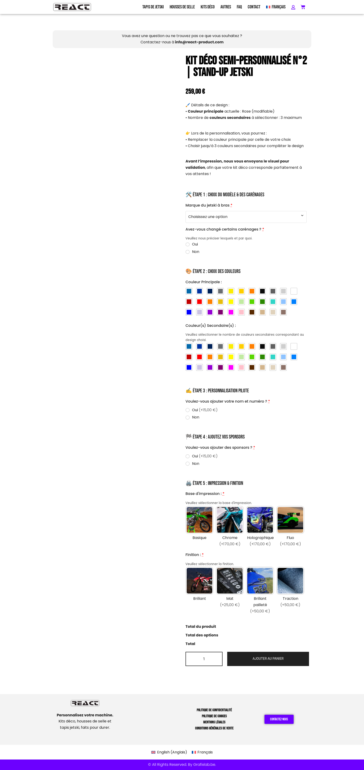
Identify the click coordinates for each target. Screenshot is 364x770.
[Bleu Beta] (188, 291)
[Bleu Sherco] (199, 291)
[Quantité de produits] (204, 659)
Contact (254, 7)
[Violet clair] (199, 312)
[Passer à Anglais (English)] (169, 752)
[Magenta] (230, 312)
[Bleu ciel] (283, 301)
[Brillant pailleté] (260, 591)
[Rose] (241, 312)
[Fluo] (290, 527)
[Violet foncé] (220, 312)
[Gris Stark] (220, 291)
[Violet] (209, 312)
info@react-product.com (199, 42)
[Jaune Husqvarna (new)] (230, 291)
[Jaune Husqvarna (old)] (241, 291)
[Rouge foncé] (188, 301)
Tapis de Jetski (153, 7)
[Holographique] (260, 527)
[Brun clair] (262, 312)
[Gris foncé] (272, 291)
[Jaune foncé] (220, 301)
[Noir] (262, 291)
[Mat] (230, 591)
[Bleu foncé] (188, 312)
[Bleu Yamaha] (209, 291)
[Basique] (199, 527)
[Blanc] (293, 291)
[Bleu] (293, 301)
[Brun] (251, 312)
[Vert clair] (241, 301)
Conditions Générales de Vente (214, 728)
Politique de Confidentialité (214, 710)
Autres (225, 7)
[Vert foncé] (262, 301)
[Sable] (272, 312)
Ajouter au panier (268, 658)
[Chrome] (230, 527)
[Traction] (290, 591)
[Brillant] (199, 591)
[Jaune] (230, 301)
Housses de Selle (182, 7)
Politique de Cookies (214, 716)
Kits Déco (208, 7)
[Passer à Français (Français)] (202, 752)
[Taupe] (283, 312)
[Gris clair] (283, 291)
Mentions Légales (214, 722)
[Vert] (251, 301)
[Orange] (209, 301)
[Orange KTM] (251, 291)
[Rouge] (199, 301)
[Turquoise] (272, 301)
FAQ (239, 7)
